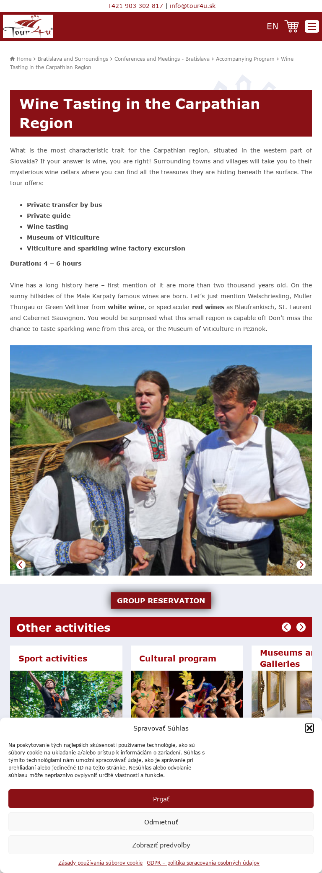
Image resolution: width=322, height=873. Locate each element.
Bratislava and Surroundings (73, 59)
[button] (309, 728)
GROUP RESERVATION (161, 600)
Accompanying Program (245, 59)
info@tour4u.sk (193, 5)
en (272, 26)
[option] (161, 460)
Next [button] (301, 564)
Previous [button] (21, 564)
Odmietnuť (161, 822)
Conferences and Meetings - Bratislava (162, 59)
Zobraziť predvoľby (161, 845)
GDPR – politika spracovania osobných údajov (203, 862)
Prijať (161, 799)
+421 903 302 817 (135, 5)
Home (24, 59)
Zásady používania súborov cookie (100, 862)
